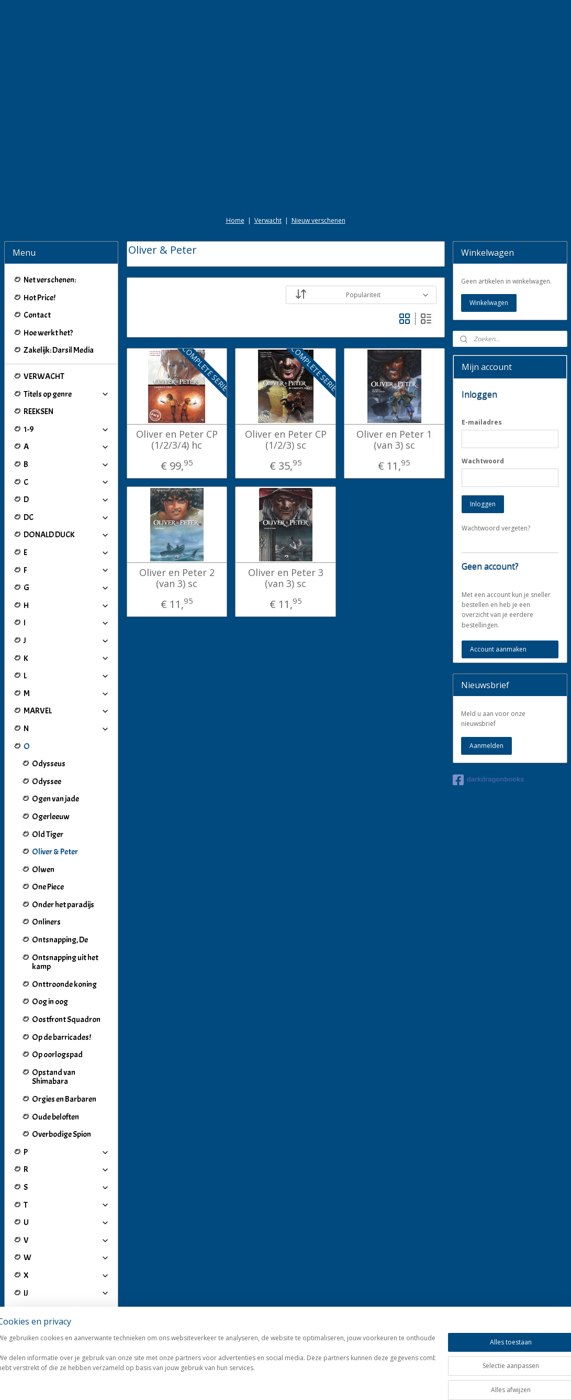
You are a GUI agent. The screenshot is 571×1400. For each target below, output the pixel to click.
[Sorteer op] (361, 294)
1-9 (67, 429)
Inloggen (483, 504)
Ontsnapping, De (60, 940)
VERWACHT (44, 376)
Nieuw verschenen (318, 220)
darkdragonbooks (488, 780)
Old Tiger (47, 834)
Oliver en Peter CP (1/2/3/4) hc (177, 439)
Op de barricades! (61, 1037)
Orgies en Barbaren (64, 1099)
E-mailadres (482, 422)
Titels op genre (67, 394)
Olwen (43, 869)
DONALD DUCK (67, 534)
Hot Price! (39, 297)
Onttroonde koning (64, 984)
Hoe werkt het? (48, 333)
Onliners (46, 922)
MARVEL (67, 711)
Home (235, 220)
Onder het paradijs (63, 904)
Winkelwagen (488, 302)
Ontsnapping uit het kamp (65, 962)
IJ (67, 1293)
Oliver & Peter (55, 851)
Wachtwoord (483, 461)
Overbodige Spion (61, 1134)
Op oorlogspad (57, 1054)
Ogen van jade (55, 799)
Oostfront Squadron (66, 1019)
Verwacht (268, 220)
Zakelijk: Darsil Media (59, 350)
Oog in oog (50, 1001)
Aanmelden (486, 745)
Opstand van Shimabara (53, 1077)
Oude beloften (55, 1117)
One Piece (48, 887)
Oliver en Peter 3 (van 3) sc (285, 578)
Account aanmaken (498, 649)
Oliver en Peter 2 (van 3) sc (177, 578)
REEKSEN (38, 411)
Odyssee (46, 781)
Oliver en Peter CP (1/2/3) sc (285, 439)
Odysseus (48, 763)
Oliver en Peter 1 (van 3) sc (394, 439)
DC (67, 517)
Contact (37, 315)
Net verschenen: (50, 280)
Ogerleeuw (51, 816)
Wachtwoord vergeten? (496, 528)
